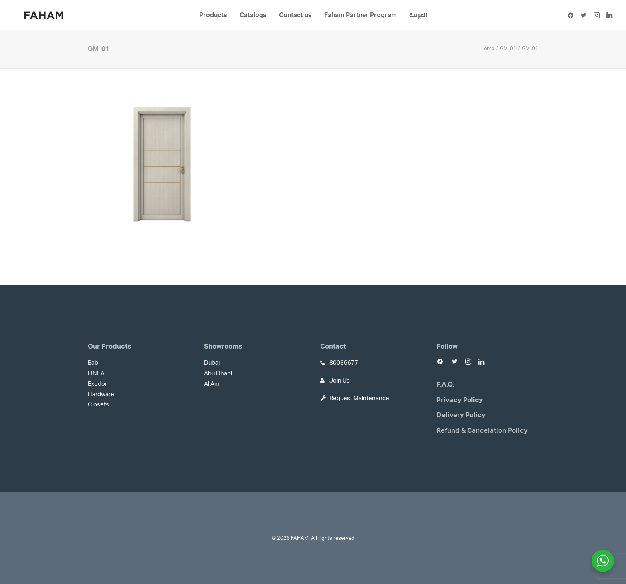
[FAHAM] (44, 15)
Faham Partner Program (360, 15)
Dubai (212, 363)
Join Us (339, 381)
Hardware (101, 394)
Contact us (295, 15)
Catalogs (253, 15)
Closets (98, 405)
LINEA (96, 374)
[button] (572, 15)
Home (487, 48)
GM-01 (508, 48)
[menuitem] (213, 15)
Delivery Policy (460, 415)
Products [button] (213, 15)
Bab (93, 363)
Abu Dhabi (218, 374)
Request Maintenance (359, 398)
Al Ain (211, 384)
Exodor (97, 384)
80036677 (343, 363)
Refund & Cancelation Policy (482, 430)
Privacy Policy (459, 400)
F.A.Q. (445, 384)
